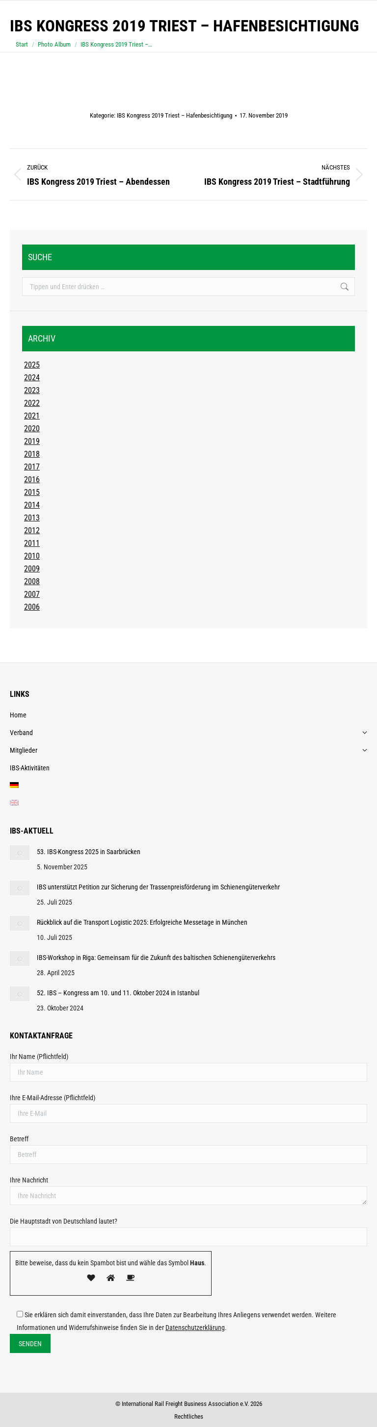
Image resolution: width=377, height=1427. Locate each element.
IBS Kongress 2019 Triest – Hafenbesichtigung (174, 115)
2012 (32, 530)
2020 (32, 428)
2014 (32, 505)
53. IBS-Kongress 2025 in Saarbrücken (88, 852)
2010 (32, 556)
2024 (32, 377)
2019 (32, 441)
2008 (32, 581)
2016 (32, 479)
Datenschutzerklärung (195, 1327)
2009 (32, 568)
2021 (32, 415)
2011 (32, 543)
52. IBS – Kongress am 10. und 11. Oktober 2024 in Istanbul (118, 993)
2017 (32, 466)
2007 (32, 594)
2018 (32, 454)
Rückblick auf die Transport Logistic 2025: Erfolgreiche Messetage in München (142, 922)
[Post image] (19, 852)
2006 (32, 607)
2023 (32, 390)
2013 (32, 517)
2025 (32, 364)
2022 (32, 403)
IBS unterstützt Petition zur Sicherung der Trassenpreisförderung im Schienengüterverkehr (158, 887)
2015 (32, 492)
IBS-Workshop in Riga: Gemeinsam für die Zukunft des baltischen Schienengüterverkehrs (156, 957)
